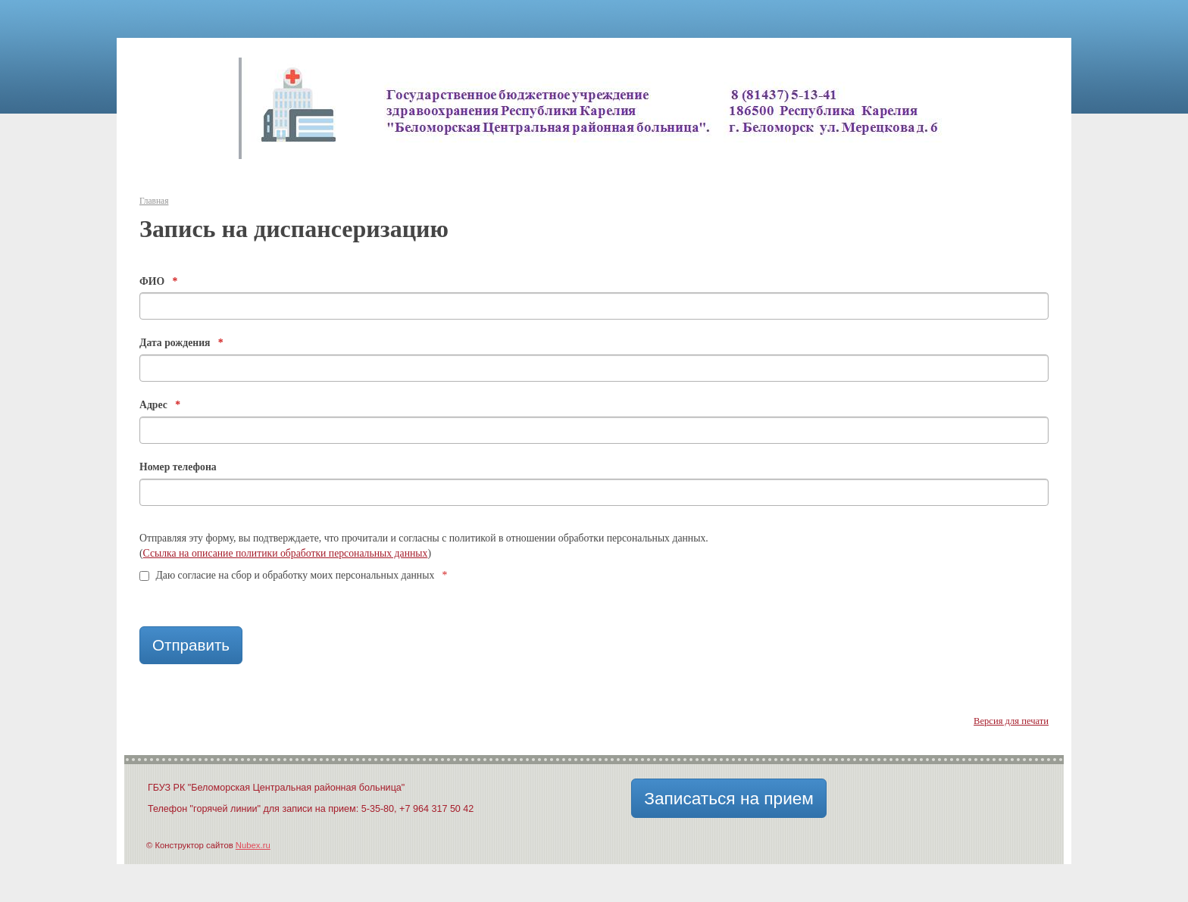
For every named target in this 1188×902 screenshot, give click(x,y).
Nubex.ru (253, 845)
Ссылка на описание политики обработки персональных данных (285, 553)
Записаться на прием (729, 798)
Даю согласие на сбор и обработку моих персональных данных (293, 575)
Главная (153, 200)
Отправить (191, 645)
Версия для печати (1011, 721)
